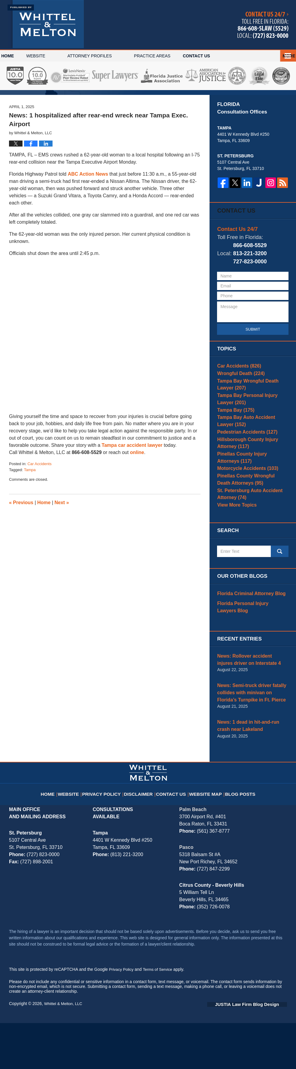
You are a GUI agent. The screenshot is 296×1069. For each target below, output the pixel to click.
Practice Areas (172, 55)
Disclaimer (141, 836)
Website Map (205, 836)
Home (17, 55)
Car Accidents (39, 500)
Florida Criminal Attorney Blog (247, 647)
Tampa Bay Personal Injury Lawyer (251, 438)
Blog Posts (238, 836)
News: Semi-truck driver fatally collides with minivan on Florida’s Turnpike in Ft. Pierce (250, 742)
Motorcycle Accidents (244, 516)
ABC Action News (88, 210)
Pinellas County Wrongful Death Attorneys (249, 528)
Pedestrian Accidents (243, 476)
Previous (21, 539)
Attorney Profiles (109, 55)
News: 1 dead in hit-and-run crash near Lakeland (251, 773)
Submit (253, 365)
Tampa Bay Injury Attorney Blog (46, 24)
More (283, 55)
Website (55, 55)
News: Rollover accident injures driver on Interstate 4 (249, 710)
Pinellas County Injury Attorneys (249, 504)
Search (279, 606)
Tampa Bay (233, 451)
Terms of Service (160, 1015)
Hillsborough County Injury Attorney (244, 488)
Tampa (30, 506)
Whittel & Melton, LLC (64, 1050)
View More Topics (234, 557)
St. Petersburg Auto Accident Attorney (246, 544)
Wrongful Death (238, 410)
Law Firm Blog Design (258, 1050)
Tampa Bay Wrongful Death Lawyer (252, 423)
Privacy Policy (107, 836)
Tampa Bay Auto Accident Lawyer (250, 463)
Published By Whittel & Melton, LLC (262, 25)
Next (62, 539)
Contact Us (225, 55)
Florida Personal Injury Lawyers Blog (249, 659)
